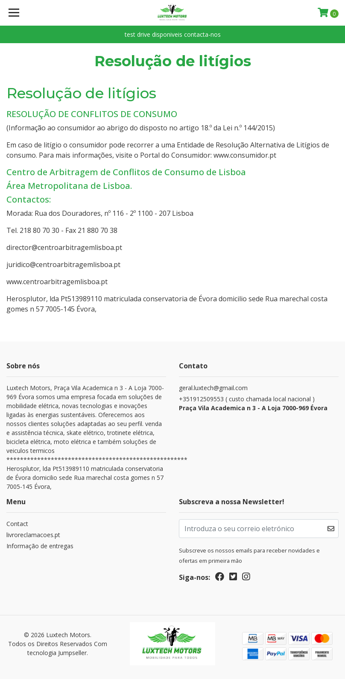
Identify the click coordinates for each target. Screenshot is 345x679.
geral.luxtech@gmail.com (213, 388)
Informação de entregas (39, 546)
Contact (17, 524)
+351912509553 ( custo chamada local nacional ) (259, 403)
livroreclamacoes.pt (33, 535)
